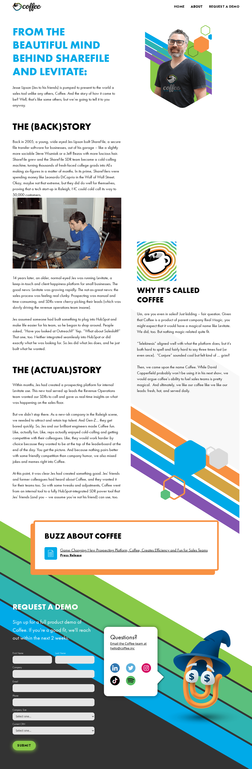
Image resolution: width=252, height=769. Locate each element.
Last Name (60, 653)
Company (17, 667)
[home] (27, 7)
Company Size (19, 710)
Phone (15, 696)
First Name (18, 653)
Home (179, 6)
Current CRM (19, 724)
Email (15, 681)
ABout (197, 6)
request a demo (224, 6)
